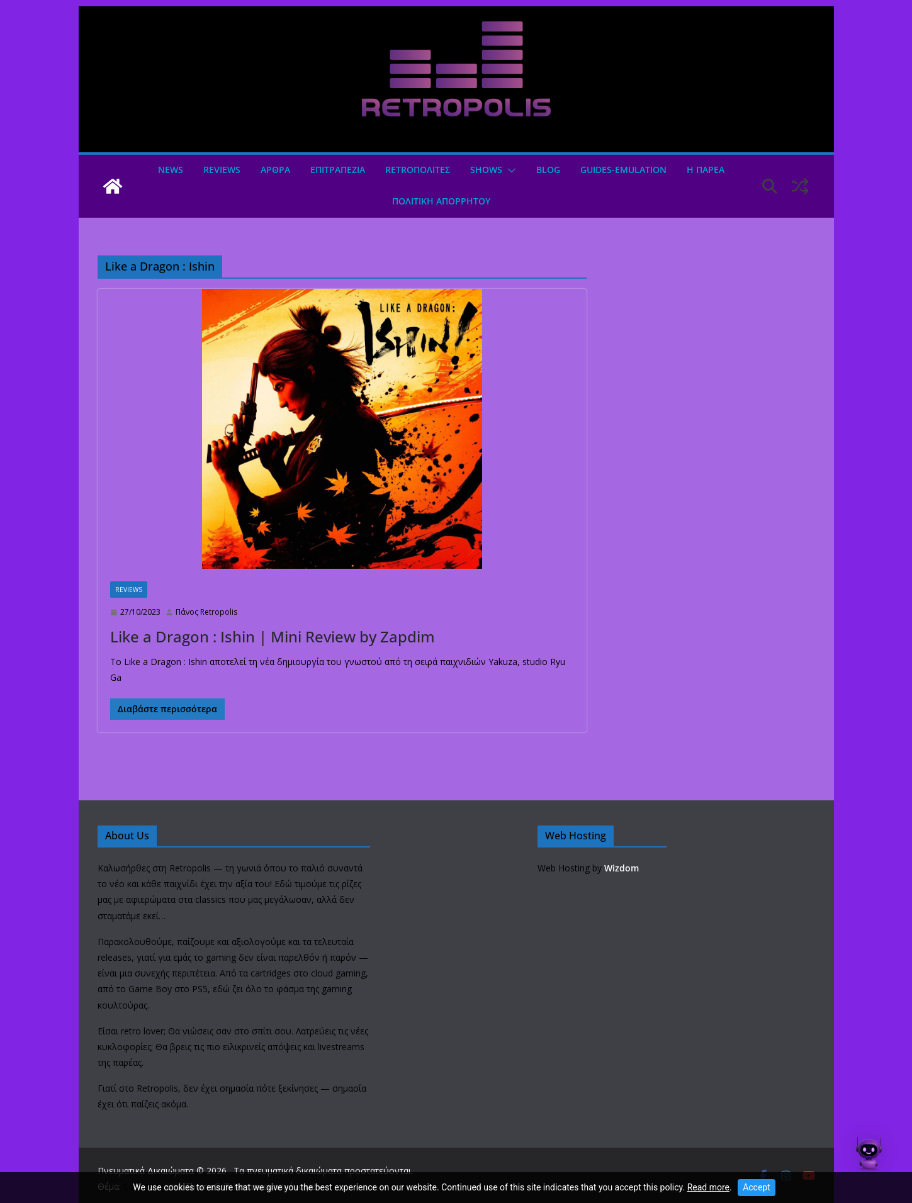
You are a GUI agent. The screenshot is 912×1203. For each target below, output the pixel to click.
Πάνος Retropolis (206, 612)
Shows (486, 170)
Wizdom (621, 868)
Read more (708, 1187)
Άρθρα (275, 170)
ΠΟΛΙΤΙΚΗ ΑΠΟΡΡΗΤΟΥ (441, 201)
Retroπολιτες (417, 170)
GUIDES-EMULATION (623, 170)
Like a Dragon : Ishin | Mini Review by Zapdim (272, 636)
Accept (756, 1187)
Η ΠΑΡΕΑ (705, 170)
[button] (509, 170)
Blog (548, 170)
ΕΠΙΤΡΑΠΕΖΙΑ (337, 170)
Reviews (221, 170)
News (170, 170)
